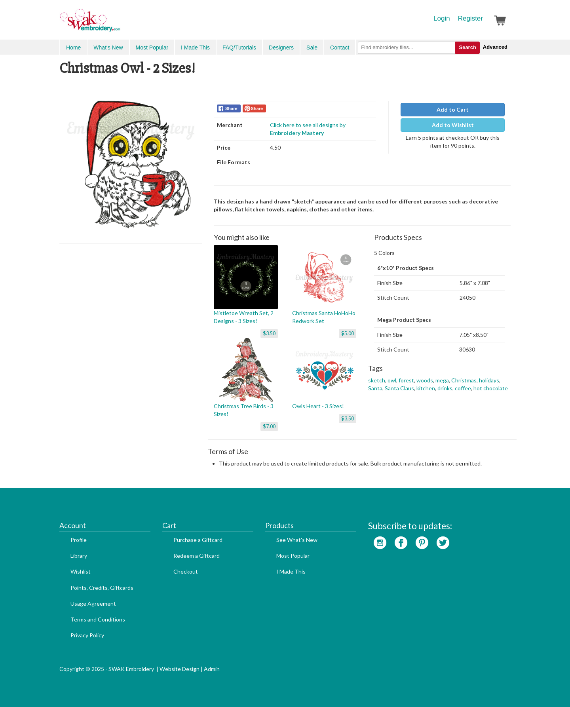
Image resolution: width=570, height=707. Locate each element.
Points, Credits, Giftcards (101, 587)
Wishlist (80, 571)
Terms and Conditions (97, 619)
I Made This (195, 47)
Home (73, 47)
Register (470, 18)
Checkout (185, 571)
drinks (444, 388)
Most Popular (152, 47)
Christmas (464, 380)
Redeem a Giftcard (196, 555)
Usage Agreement (93, 603)
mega (442, 380)
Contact (339, 47)
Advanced (495, 47)
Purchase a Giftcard (197, 539)
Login (441, 18)
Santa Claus (399, 388)
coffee (463, 388)
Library (78, 555)
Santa (375, 388)
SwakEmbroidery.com (118, 24)
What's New (108, 47)
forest (406, 380)
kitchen (425, 388)
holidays (489, 380)
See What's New (296, 539)
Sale (311, 47)
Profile (78, 539)
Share (231, 108)
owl (392, 380)
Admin (212, 668)
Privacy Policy (87, 635)
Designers (281, 47)
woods (424, 380)
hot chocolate (490, 388)
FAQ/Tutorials (239, 47)
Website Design (180, 668)
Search (467, 47)
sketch (376, 380)
